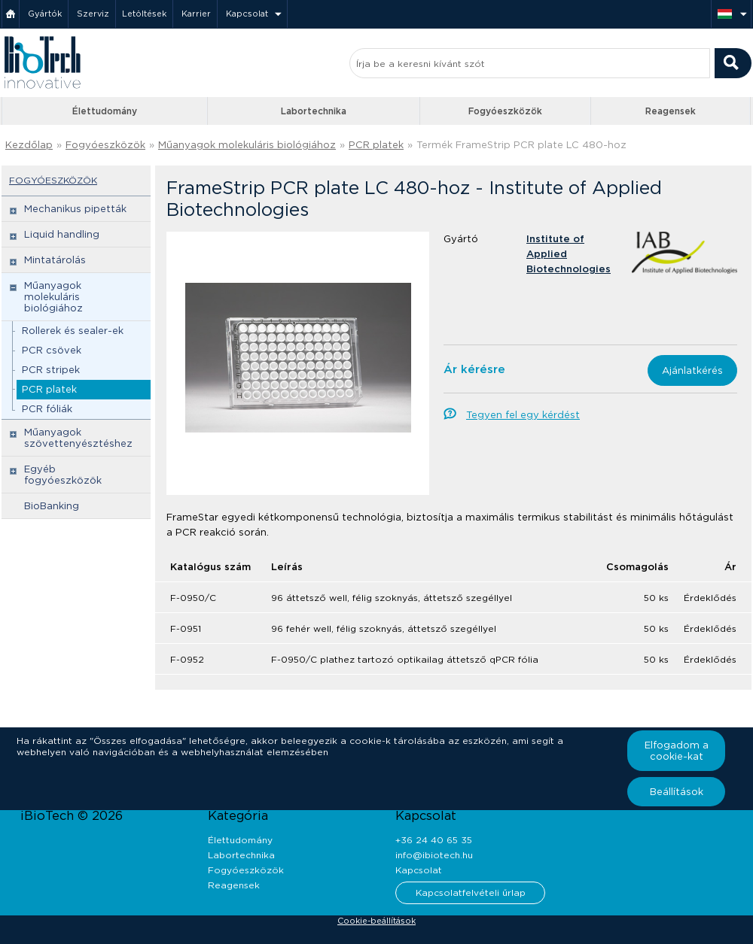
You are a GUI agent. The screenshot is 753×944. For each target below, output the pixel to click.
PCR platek (376, 144)
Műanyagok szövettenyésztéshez (78, 437)
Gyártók (45, 13)
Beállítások (676, 791)
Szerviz (93, 13)
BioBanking (51, 505)
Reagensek (670, 111)
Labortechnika (313, 111)
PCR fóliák (47, 408)
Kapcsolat (247, 13)
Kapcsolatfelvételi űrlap (471, 892)
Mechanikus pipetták (75, 208)
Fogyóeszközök (505, 111)
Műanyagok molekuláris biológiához (247, 144)
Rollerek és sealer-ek (72, 330)
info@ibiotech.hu (434, 855)
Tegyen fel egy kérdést (523, 414)
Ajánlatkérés (692, 370)
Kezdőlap (29, 144)
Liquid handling (61, 234)
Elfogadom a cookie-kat (677, 750)
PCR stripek (51, 369)
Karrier (196, 13)
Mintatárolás (55, 260)
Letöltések (144, 13)
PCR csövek (51, 350)
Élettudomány (104, 111)
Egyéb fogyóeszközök (63, 474)
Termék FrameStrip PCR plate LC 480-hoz (521, 144)
